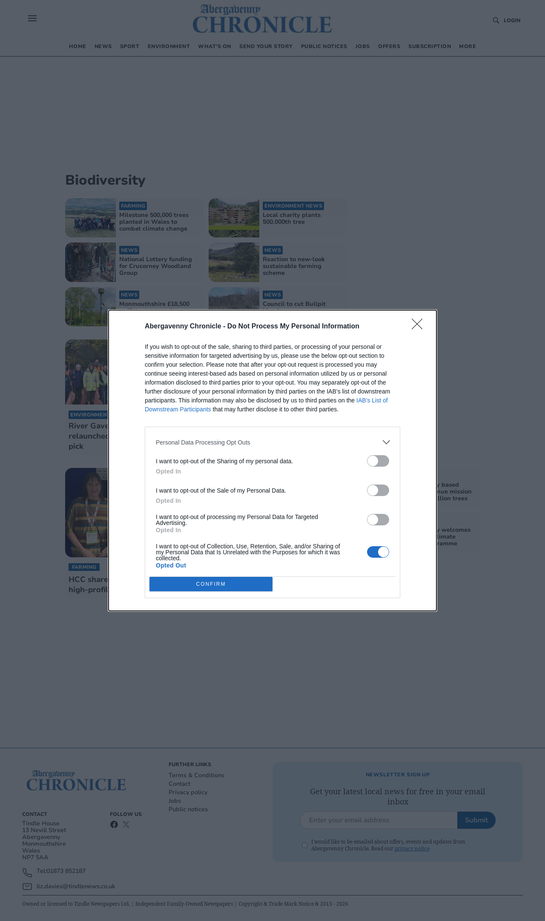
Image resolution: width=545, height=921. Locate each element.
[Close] (420, 327)
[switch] (378, 461)
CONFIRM (211, 584)
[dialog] (272, 460)
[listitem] (272, 442)
